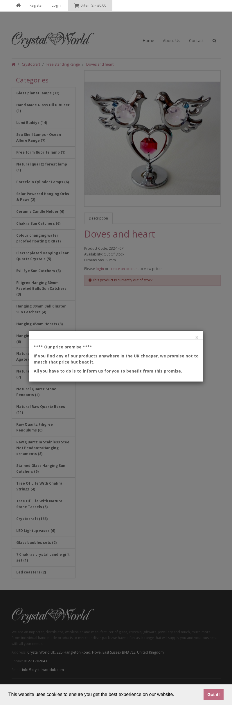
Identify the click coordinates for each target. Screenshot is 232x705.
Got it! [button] (213, 694)
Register (36, 5)
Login (56, 5)
